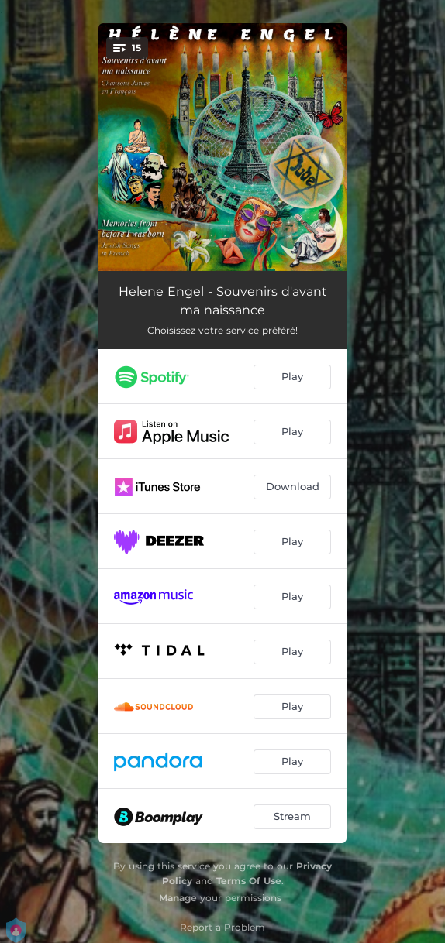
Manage (178, 898)
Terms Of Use (248, 880)
